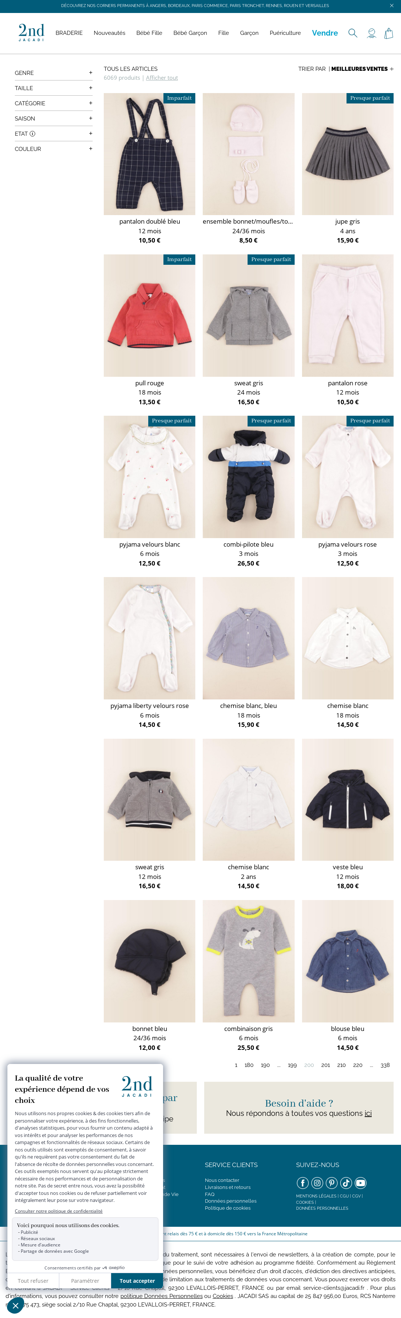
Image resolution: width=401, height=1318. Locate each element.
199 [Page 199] (292, 1065)
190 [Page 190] (265, 1065)
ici (368, 1113)
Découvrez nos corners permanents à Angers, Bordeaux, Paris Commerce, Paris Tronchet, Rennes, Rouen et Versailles (195, 5)
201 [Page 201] (325, 1065)
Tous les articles (131, 69)
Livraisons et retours (228, 1187)
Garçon (249, 33)
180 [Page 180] (249, 1065)
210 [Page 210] (341, 1065)
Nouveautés (109, 33)
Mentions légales (316, 1196)
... (279, 1065)
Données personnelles (230, 1201)
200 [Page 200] (309, 1065)
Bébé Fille (149, 33)
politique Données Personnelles (161, 1296)
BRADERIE (69, 33)
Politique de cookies (228, 1208)
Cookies (305, 1202)
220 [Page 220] (357, 1065)
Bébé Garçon (190, 33)
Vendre (325, 33)
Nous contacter (222, 1180)
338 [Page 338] (385, 1065)
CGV (356, 1196)
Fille (223, 33)
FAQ (210, 1194)
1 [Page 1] (236, 1065)
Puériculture (285, 33)
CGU (344, 1196)
